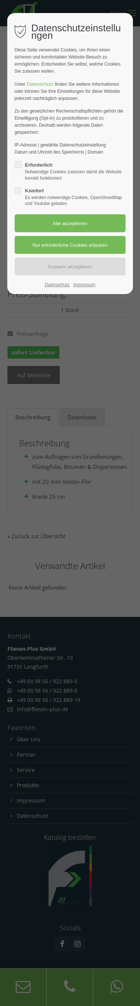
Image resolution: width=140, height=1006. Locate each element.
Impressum (84, 284)
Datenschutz (40, 84)
